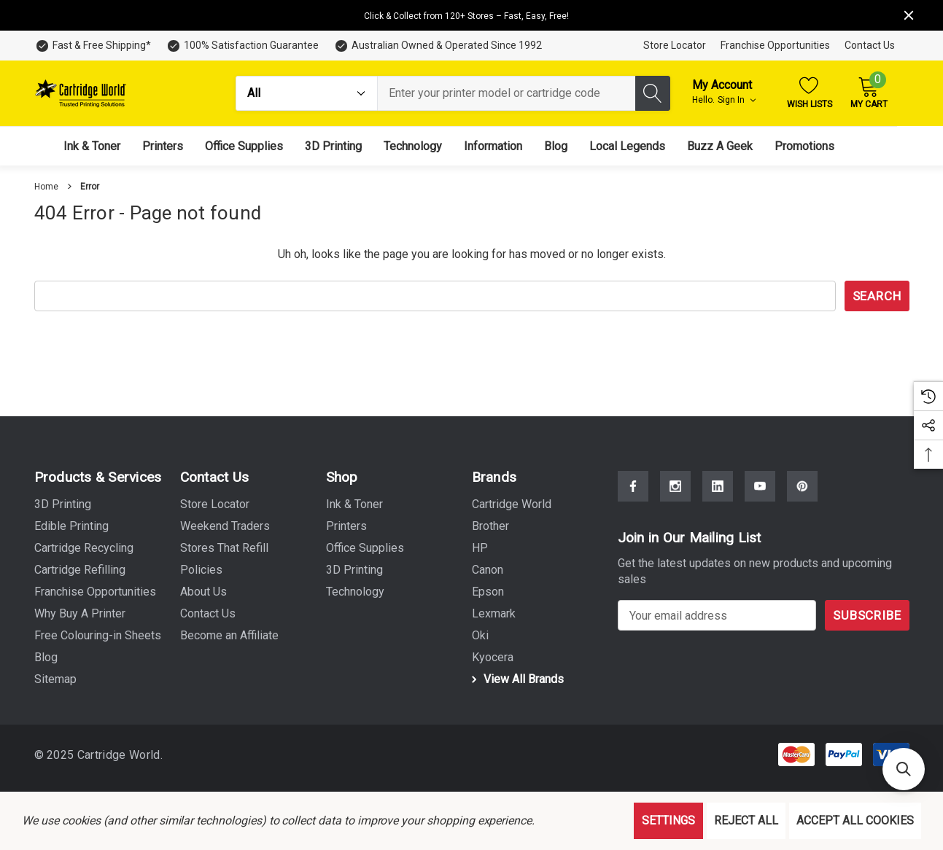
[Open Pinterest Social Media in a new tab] (802, 486)
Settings (668, 820)
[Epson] (488, 592)
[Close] (908, 15)
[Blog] (555, 146)
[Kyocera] (492, 657)
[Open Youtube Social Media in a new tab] (760, 486)
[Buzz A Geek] (720, 146)
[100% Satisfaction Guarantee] (242, 46)
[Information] (493, 146)
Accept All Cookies (855, 820)
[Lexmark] (494, 614)
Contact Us (870, 45)
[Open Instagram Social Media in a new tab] (675, 486)
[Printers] (162, 146)
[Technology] (413, 146)
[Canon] (487, 570)
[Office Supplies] (244, 146)
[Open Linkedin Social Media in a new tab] (717, 486)
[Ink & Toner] (92, 146)
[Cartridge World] (511, 504)
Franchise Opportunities (775, 45)
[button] (903, 769)
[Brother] (490, 526)
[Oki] (480, 636)
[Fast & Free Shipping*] (92, 46)
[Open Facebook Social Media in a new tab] (633, 486)
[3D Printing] (333, 146)
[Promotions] (804, 146)
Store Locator (674, 45)
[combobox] (506, 93)
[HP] (480, 548)
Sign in (737, 99)
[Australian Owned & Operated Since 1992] (437, 46)
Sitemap (55, 679)
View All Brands (515, 679)
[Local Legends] (627, 146)
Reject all (746, 820)
